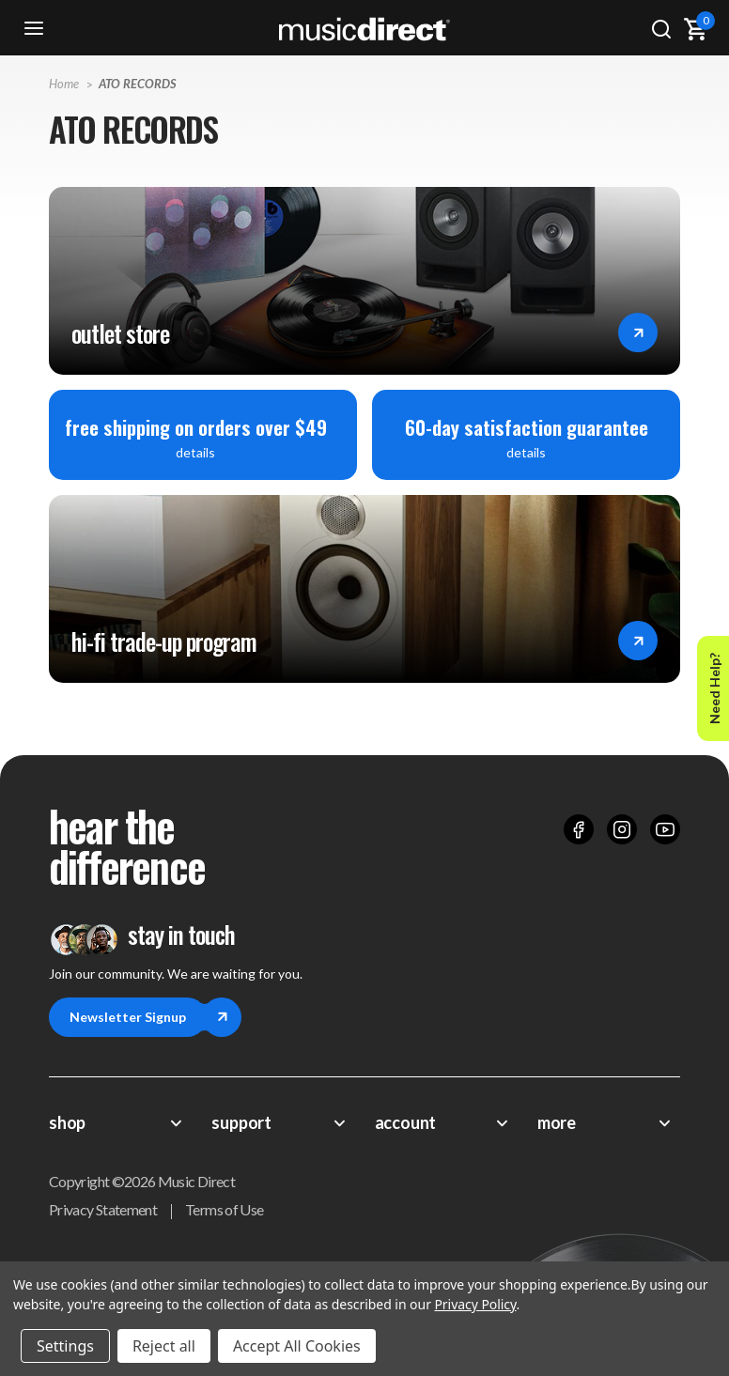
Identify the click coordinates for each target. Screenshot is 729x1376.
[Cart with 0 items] (695, 29)
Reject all (163, 1346)
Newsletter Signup (138, 1017)
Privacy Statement (103, 1209)
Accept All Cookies (297, 1346)
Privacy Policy (475, 1304)
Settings (65, 1346)
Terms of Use (224, 1209)
